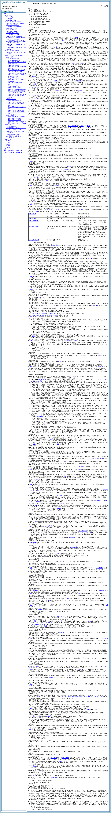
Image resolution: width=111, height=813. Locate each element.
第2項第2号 (50, 209)
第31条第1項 (42, 313)
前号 (33, 76)
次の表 (81, 209)
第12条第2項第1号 (34, 221)
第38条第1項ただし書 (52, 315)
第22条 (63, 503)
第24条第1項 (60, 495)
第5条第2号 (94, 458)
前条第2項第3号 (55, 246)
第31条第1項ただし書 (38, 315)
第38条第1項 (51, 313)
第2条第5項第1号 (64, 761)
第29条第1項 (57, 553)
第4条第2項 (35, 621)
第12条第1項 (32, 214)
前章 (105, 727)
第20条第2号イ (98, 500)
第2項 (52, 622)
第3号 (101, 458)
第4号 (57, 209)
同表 (36, 211)
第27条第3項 (36, 716)
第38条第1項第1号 (34, 226)
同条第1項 (37, 479)
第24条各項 (40, 416)
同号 (34, 444)
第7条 (89, 621)
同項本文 (88, 532)
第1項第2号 (35, 87)
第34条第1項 (41, 609)
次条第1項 (35, 313)
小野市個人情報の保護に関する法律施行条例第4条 (83, 696)
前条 (65, 476)
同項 (79, 469)
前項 (36, 129)
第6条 (62, 621)
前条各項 (35, 590)
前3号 (33, 201)
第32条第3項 (102, 590)
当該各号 (79, 81)
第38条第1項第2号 (34, 240)
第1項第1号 (35, 84)
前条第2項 (69, 166)
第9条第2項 (54, 758)
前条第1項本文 (83, 531)
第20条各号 (46, 180)
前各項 (32, 276)
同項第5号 (67, 341)
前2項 (31, 289)
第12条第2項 (32, 218)
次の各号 (77, 37)
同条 (107, 484)
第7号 (76, 341)
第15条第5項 (65, 758)
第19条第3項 (82, 466)
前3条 (34, 775)
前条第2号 (50, 439)
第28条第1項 (33, 542)
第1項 (31, 341)
